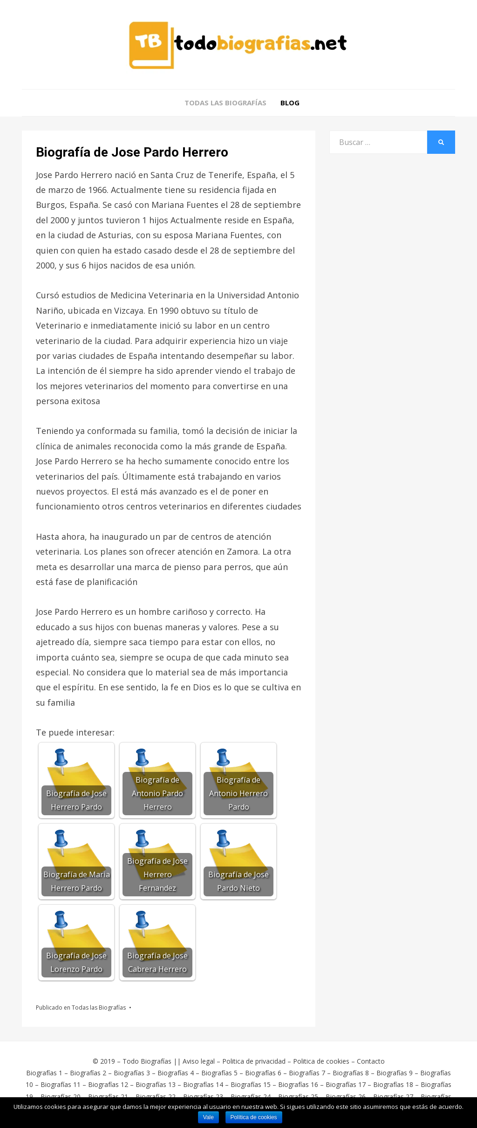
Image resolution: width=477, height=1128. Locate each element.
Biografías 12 (108, 1084)
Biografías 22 (156, 1096)
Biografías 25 (298, 1096)
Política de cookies (254, 1117)
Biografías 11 (61, 1084)
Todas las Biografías (225, 102)
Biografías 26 (346, 1096)
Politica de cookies (321, 1061)
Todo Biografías (147, 1061)
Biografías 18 (393, 1084)
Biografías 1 (44, 1072)
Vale (208, 1117)
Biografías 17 (346, 1084)
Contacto (371, 1061)
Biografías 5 (219, 1072)
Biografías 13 (156, 1084)
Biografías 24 (251, 1096)
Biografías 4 (175, 1072)
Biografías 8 (351, 1072)
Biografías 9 (394, 1072)
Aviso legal (199, 1061)
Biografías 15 (251, 1084)
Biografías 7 (307, 1072)
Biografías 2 (88, 1072)
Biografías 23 (203, 1096)
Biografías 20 (61, 1096)
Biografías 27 (393, 1096)
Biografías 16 (298, 1084)
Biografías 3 (132, 1072)
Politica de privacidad (254, 1061)
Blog (290, 102)
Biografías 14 (203, 1084)
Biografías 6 (263, 1072)
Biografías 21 (108, 1096)
